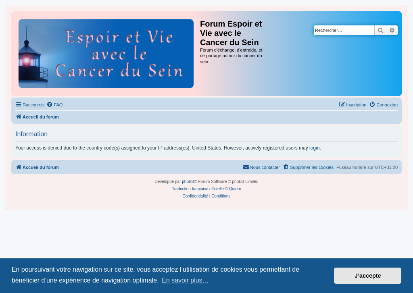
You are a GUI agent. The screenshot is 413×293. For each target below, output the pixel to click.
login (314, 148)
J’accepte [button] (368, 275)
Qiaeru (235, 189)
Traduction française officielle (198, 189)
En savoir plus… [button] (185, 280)
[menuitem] (54, 105)
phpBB (188, 181)
